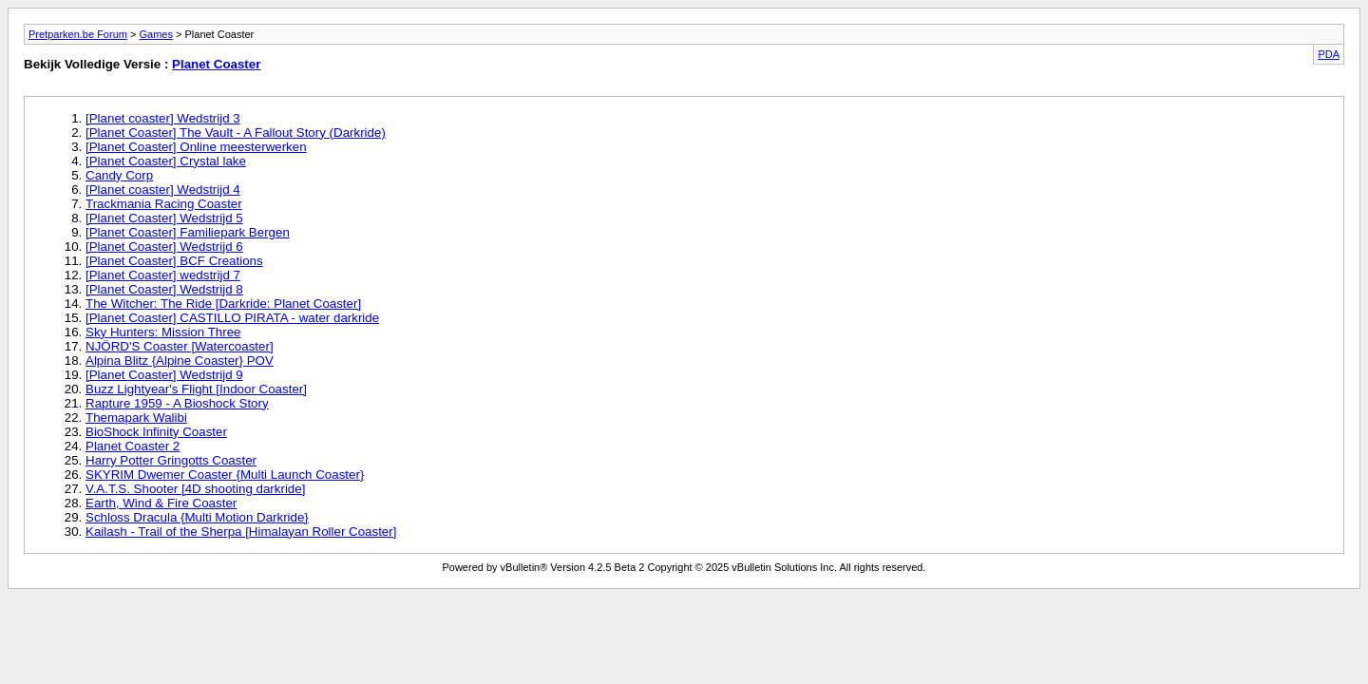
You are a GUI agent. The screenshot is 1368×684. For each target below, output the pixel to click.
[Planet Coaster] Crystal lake (166, 161)
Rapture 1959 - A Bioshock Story (177, 403)
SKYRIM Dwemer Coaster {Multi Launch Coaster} (225, 474)
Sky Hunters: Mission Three (163, 332)
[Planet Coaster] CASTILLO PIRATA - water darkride (232, 318)
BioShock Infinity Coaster (156, 432)
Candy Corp (119, 175)
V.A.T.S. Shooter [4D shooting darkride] (195, 489)
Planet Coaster (216, 64)
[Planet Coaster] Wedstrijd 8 (164, 289)
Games (155, 34)
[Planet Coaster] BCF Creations (174, 261)
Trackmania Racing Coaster (164, 204)
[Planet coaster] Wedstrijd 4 (163, 189)
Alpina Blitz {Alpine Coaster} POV (180, 360)
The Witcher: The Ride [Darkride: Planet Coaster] (223, 303)
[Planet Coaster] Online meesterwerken (196, 147)
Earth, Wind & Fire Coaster (161, 503)
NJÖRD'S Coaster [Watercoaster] (180, 346)
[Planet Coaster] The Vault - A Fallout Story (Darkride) (236, 132)
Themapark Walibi (136, 417)
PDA (1329, 54)
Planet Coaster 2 (133, 446)
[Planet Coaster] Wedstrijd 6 (164, 246)
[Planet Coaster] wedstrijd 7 (163, 275)
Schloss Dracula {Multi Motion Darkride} (197, 517)
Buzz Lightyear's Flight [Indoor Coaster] (196, 389)
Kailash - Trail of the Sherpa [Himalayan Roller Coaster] (241, 531)
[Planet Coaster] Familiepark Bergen (188, 232)
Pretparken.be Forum (77, 34)
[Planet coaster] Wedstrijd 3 (163, 118)
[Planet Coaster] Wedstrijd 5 (164, 218)
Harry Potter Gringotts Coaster (171, 460)
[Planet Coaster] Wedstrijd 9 (164, 375)
